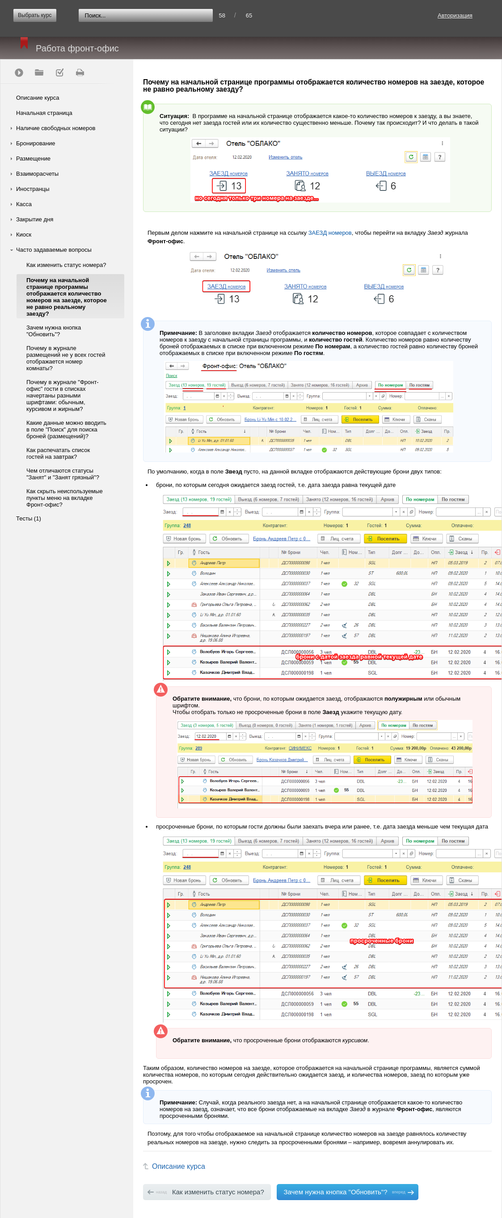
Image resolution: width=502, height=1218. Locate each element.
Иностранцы (33, 189)
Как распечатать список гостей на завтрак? (58, 453)
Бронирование (35, 143)
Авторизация (455, 15)
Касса (24, 204)
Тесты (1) (28, 518)
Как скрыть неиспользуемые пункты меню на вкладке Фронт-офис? (64, 498)
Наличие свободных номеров (55, 128)
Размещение (33, 158)
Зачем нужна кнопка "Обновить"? (53, 331)
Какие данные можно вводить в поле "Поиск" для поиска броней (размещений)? (66, 429)
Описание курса (37, 97)
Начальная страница (44, 113)
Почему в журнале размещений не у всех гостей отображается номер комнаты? (65, 358)
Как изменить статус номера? (66, 265)
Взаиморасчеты (37, 173)
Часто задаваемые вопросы (54, 249)
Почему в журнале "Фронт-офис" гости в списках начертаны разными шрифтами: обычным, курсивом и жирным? (62, 395)
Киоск (23, 234)
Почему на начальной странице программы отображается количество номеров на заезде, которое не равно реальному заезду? (66, 297)
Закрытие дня (34, 219)
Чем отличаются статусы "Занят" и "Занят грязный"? (62, 474)
